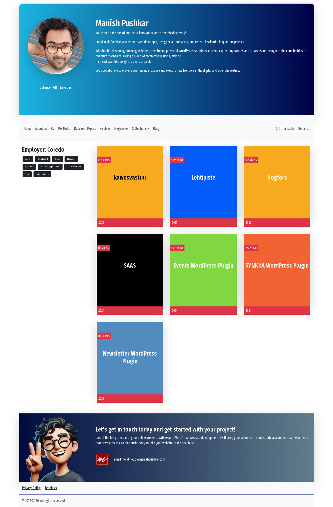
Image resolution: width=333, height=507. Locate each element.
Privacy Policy (31, 488)
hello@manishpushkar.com (147, 459)
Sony (27, 174)
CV (52, 128)
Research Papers (85, 128)
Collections (139, 128)
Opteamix (29, 166)
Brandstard (43, 159)
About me (41, 128)
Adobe (27, 159)
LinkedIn (65, 87)
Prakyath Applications (50, 166)
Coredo (57, 159)
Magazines (121, 128)
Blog (156, 128)
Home (27, 128)
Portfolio (64, 128)
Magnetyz (71, 159)
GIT (55, 87)
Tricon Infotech (42, 174)
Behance (45, 87)
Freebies (105, 128)
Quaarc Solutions (74, 166)
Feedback (51, 488)
